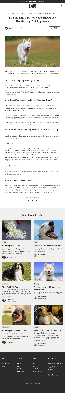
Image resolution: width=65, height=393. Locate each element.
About (18, 365)
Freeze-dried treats (30, 92)
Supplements (6, 326)
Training (36, 283)
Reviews (19, 362)
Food (4, 241)
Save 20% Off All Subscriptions (32, 1)
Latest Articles (21, 370)
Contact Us (35, 365)
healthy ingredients (45, 108)
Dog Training (15, 13)
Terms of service (28, 382)
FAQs (34, 362)
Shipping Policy (36, 368)
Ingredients (20, 368)
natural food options (46, 191)
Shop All (4, 365)
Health (36, 241)
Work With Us (36, 373)
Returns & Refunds (37, 370)
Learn (8, 13)
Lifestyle (5, 283)
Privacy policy (37, 382)
